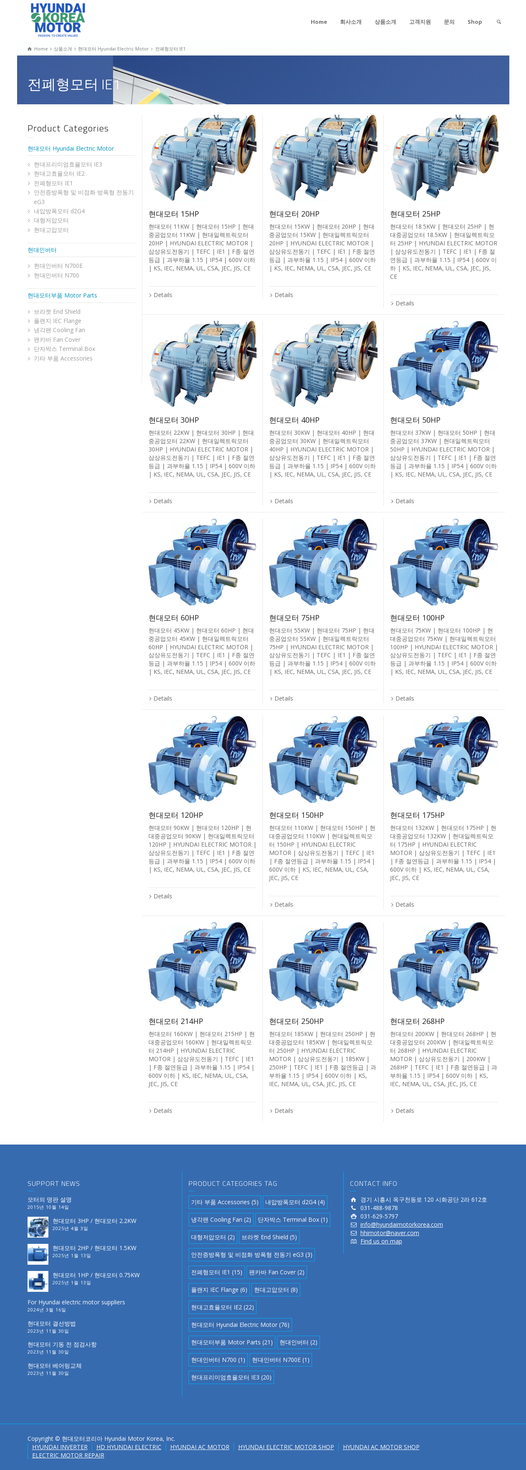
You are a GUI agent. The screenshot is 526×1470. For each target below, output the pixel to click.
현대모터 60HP (173, 618)
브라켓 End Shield (57, 311)
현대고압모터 (51, 230)
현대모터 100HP (417, 618)
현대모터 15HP (173, 214)
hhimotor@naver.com (389, 1233)
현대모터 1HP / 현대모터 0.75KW (96, 1275)
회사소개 (351, 21)
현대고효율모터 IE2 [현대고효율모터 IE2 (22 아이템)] (222, 1307)
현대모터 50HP (415, 420)
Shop (475, 21)
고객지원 (420, 21)
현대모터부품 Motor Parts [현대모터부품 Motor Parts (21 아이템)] (232, 1342)
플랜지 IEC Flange (57, 321)
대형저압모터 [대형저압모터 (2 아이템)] (213, 1237)
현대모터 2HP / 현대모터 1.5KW (94, 1248)
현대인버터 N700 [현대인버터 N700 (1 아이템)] (218, 1360)
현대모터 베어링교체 (55, 1365)
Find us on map (381, 1241)
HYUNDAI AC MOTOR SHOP (381, 1447)
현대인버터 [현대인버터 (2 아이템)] (298, 1342)
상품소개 (385, 21)
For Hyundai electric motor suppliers (76, 1302)
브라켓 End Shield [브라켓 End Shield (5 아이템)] (269, 1237)
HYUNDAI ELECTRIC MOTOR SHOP (286, 1447)
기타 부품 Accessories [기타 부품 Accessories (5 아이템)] (225, 1202)
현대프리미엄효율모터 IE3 (68, 164)
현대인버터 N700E (58, 266)
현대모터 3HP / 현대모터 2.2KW (94, 1221)
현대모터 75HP (294, 618)
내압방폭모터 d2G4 (59, 211)
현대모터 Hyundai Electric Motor (71, 148)
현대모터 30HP (173, 420)
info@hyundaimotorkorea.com (401, 1224)
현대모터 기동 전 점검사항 (62, 1344)
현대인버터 (42, 250)
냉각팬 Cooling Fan (59, 330)
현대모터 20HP (294, 214)
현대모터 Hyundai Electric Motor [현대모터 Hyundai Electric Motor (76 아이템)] (240, 1325)
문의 (449, 21)
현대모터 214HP (175, 1021)
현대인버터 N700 (56, 275)
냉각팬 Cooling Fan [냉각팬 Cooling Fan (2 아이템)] (221, 1219)
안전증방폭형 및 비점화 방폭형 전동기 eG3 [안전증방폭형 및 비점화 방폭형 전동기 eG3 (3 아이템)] (251, 1254)
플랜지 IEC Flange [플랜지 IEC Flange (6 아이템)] (219, 1289)
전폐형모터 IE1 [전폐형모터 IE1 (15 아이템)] (216, 1272)
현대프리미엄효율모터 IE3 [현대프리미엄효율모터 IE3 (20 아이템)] (231, 1377)
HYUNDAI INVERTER (60, 1447)
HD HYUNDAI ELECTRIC (128, 1447)
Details (163, 295)
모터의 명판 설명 (50, 1199)
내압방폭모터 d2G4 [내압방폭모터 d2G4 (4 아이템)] (295, 1202)
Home (319, 21)
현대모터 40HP (294, 420)
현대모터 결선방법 (52, 1323)
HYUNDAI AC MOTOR (199, 1447)
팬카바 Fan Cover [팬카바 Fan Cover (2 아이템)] (277, 1272)
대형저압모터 (51, 220)
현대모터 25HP (415, 214)
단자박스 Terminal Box (64, 349)
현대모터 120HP (175, 815)
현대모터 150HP (296, 815)
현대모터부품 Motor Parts (62, 295)
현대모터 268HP (417, 1021)
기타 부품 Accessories (63, 358)
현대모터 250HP (296, 1021)
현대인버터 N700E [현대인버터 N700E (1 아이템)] (281, 1360)
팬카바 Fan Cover (57, 339)
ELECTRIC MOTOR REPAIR (68, 1455)
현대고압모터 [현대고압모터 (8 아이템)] (276, 1289)
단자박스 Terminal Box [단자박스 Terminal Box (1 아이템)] (293, 1219)
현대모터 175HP (417, 815)
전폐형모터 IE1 (53, 183)
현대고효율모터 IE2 (59, 173)
